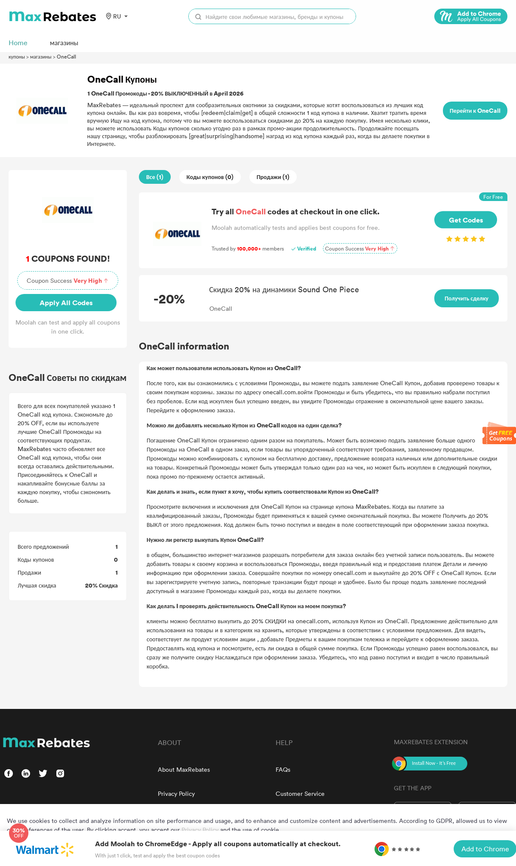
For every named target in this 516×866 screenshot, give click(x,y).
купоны (17, 56)
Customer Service (300, 793)
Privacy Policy (176, 793)
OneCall (66, 56)
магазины (41, 56)
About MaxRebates (184, 769)
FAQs (283, 769)
